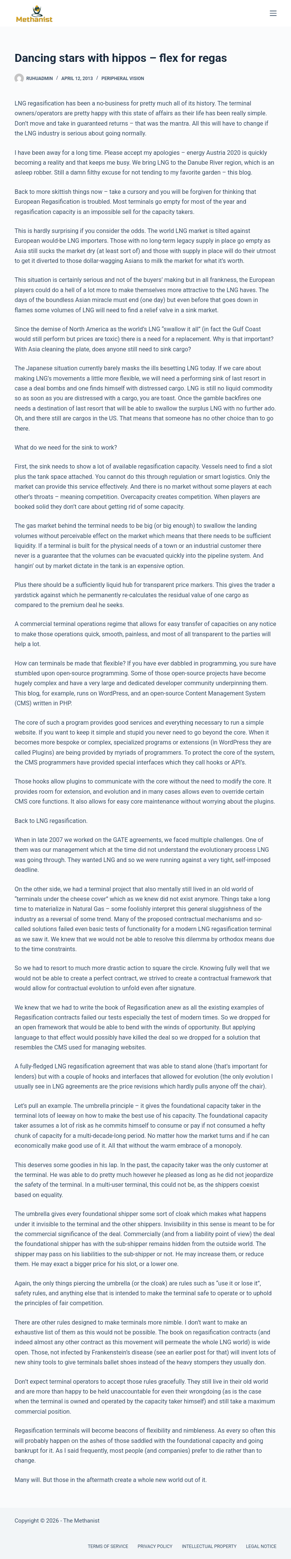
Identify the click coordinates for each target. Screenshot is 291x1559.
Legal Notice (261, 1546)
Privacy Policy (155, 1546)
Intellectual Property (209, 1546)
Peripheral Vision (123, 78)
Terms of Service (108, 1546)
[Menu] (273, 13)
